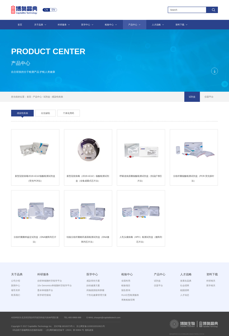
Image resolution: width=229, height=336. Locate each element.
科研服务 (43, 274)
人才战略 (186, 274)
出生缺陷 (45, 113)
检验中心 (127, 274)
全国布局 (125, 280)
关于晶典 (17, 274)
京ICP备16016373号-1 (64, 326)
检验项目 (125, 285)
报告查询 (125, 290)
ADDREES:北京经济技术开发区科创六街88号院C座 (35, 317)
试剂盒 (46, 96)
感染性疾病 (57, 96)
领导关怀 (15, 290)
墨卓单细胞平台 (45, 290)
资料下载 (212, 274)
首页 (29, 96)
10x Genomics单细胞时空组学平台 (54, 285)
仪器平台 (209, 96)
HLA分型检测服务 (130, 295)
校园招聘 (184, 290)
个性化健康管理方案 (97, 295)
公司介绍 (15, 280)
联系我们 (15, 295)
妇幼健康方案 (93, 285)
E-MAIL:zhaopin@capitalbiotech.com (103, 317)
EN (53, 9)
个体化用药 (68, 113)
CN (46, 9)
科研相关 (210, 280)
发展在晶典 (185, 280)
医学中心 (92, 274)
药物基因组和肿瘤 (95, 290)
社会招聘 (184, 285)
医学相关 (210, 285)
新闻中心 (15, 285)
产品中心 (37, 96)
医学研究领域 (44, 295)
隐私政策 (89, 330)
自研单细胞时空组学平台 (49, 280)
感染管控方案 (93, 280)
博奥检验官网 (128, 300)
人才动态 (184, 295)
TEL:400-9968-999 (72, 317)
